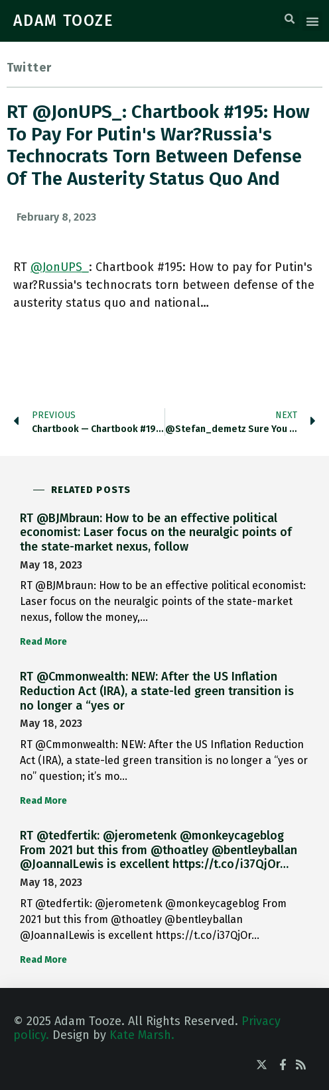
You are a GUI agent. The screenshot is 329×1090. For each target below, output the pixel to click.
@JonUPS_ (60, 267)
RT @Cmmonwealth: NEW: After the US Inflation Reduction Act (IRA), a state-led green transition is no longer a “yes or (157, 690)
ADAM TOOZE (63, 20)
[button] (290, 19)
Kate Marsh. (141, 1035)
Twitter (29, 67)
